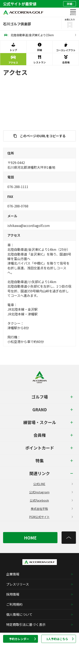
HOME (30, 538)
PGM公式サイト (51, 517)
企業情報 (12, 574)
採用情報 (12, 594)
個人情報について (19, 614)
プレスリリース (17, 584)
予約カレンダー (22, 639)
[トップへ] (69, 537)
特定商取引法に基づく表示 (26, 624)
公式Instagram (51, 492)
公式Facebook (51, 500)
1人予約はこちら (60, 639)
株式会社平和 (52, 509)
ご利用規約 (14, 604)
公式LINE (53, 484)
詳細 (70, 4)
